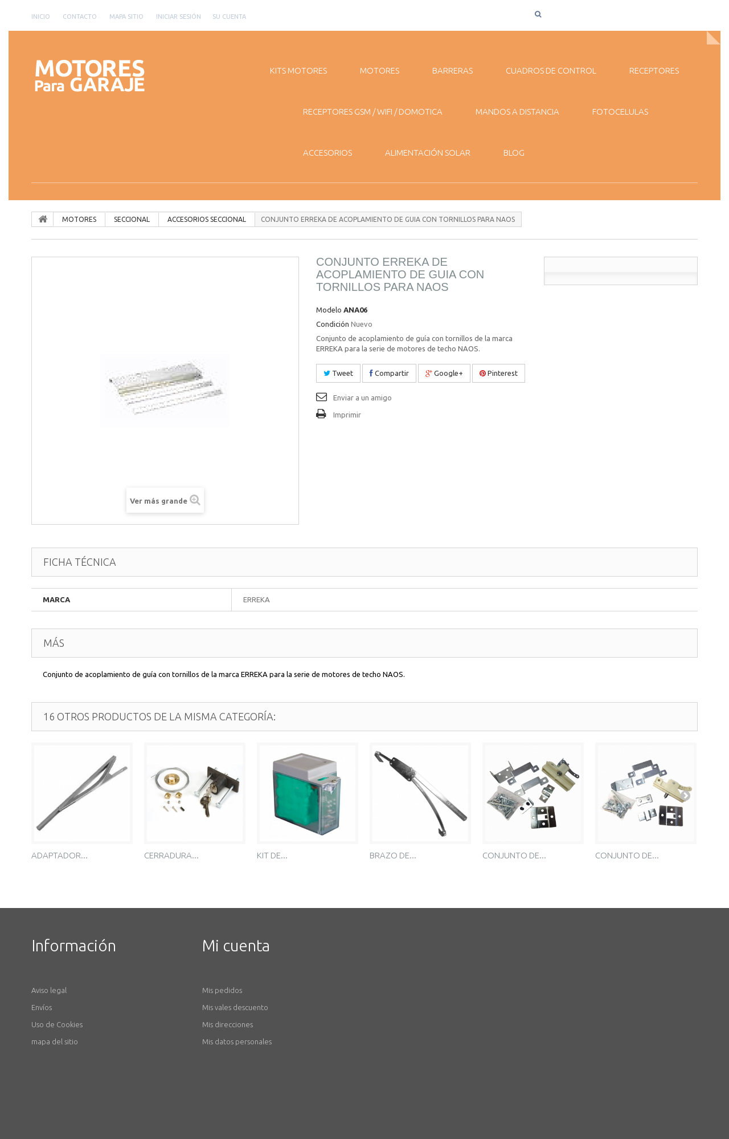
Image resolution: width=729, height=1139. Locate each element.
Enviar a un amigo (362, 398)
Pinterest (499, 373)
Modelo (329, 310)
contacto (80, 16)
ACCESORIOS (327, 152)
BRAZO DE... (393, 855)
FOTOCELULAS (620, 111)
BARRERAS (452, 70)
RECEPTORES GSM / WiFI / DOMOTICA (373, 111)
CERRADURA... (171, 855)
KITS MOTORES (298, 70)
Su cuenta (229, 16)
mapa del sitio (54, 1041)
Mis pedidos (222, 990)
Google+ (444, 373)
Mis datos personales (237, 1041)
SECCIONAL (132, 219)
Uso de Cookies (57, 1024)
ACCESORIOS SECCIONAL (206, 219)
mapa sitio (126, 16)
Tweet (338, 373)
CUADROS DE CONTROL (551, 70)
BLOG (514, 152)
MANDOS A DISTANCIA (517, 111)
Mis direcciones (227, 1024)
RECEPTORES (654, 70)
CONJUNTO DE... (514, 855)
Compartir (389, 373)
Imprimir (347, 415)
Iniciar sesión (178, 16)
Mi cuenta (236, 945)
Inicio (40, 16)
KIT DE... (272, 855)
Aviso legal (49, 990)
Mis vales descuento (235, 1007)
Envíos (41, 1007)
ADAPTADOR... (59, 855)
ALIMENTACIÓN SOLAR (427, 152)
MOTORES (379, 70)
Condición (332, 324)
